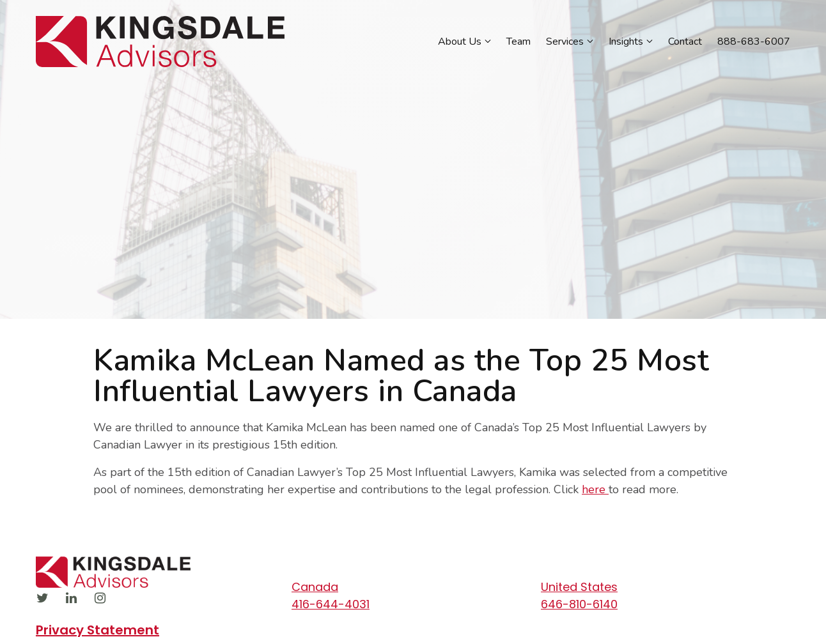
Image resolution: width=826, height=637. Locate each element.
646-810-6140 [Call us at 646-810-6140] (579, 604)
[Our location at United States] (659, 586)
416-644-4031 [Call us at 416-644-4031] (331, 604)
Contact (685, 42)
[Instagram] (99, 598)
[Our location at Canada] (410, 586)
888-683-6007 (753, 42)
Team (518, 42)
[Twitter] (42, 598)
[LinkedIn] (71, 598)
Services (565, 42)
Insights (626, 42)
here (595, 489)
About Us (459, 42)
